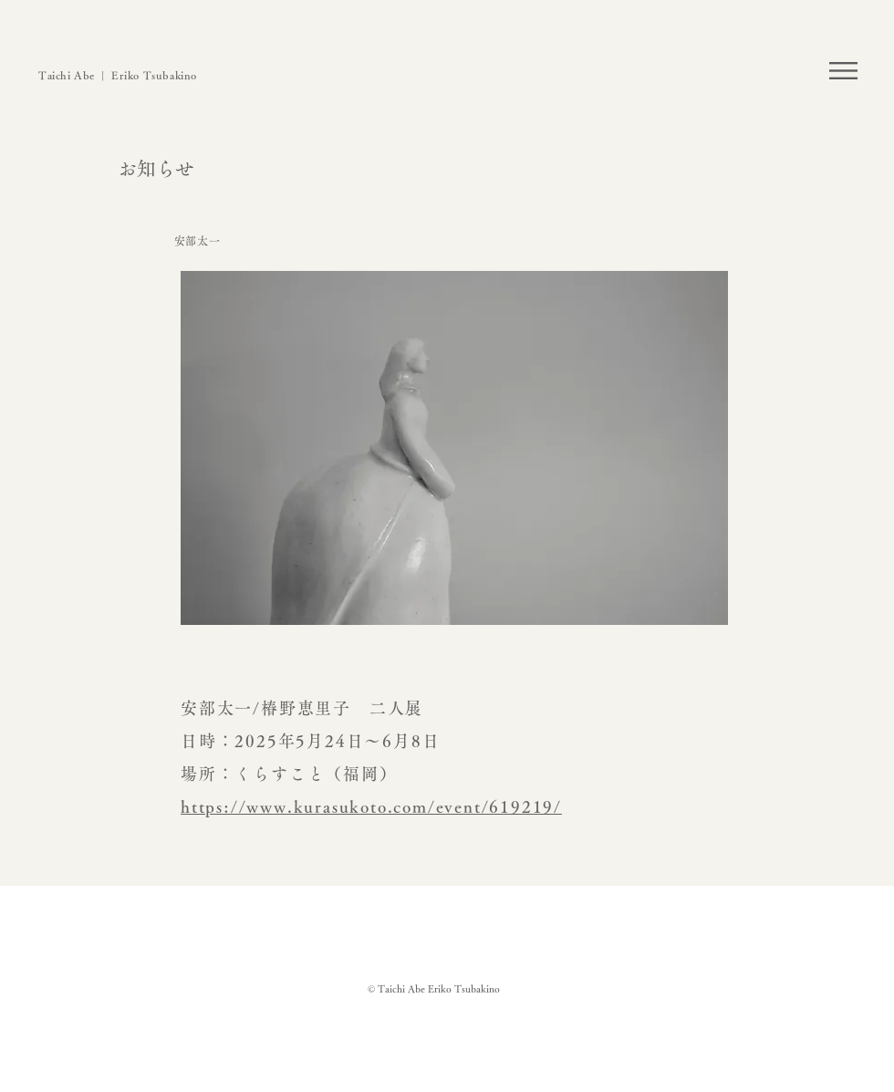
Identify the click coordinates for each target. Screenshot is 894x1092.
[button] (843, 70)
